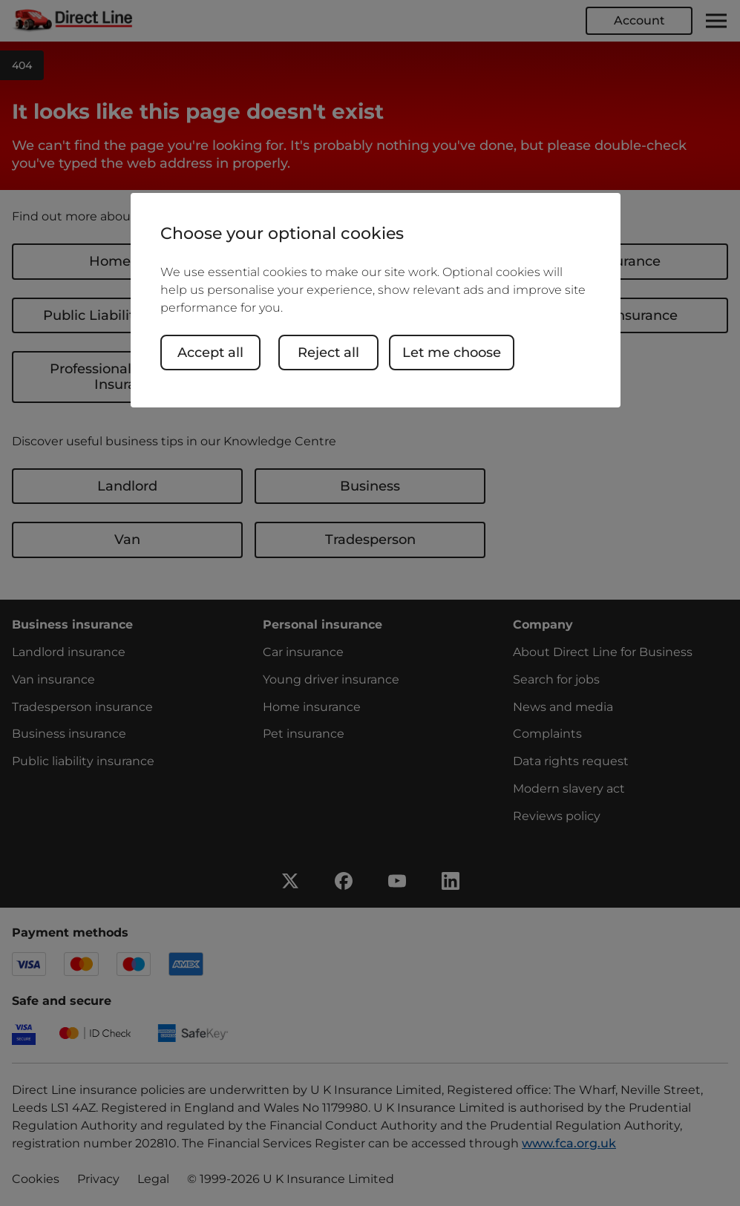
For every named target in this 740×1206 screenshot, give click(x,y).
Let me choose (451, 352)
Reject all (328, 352)
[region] (376, 300)
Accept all (210, 352)
